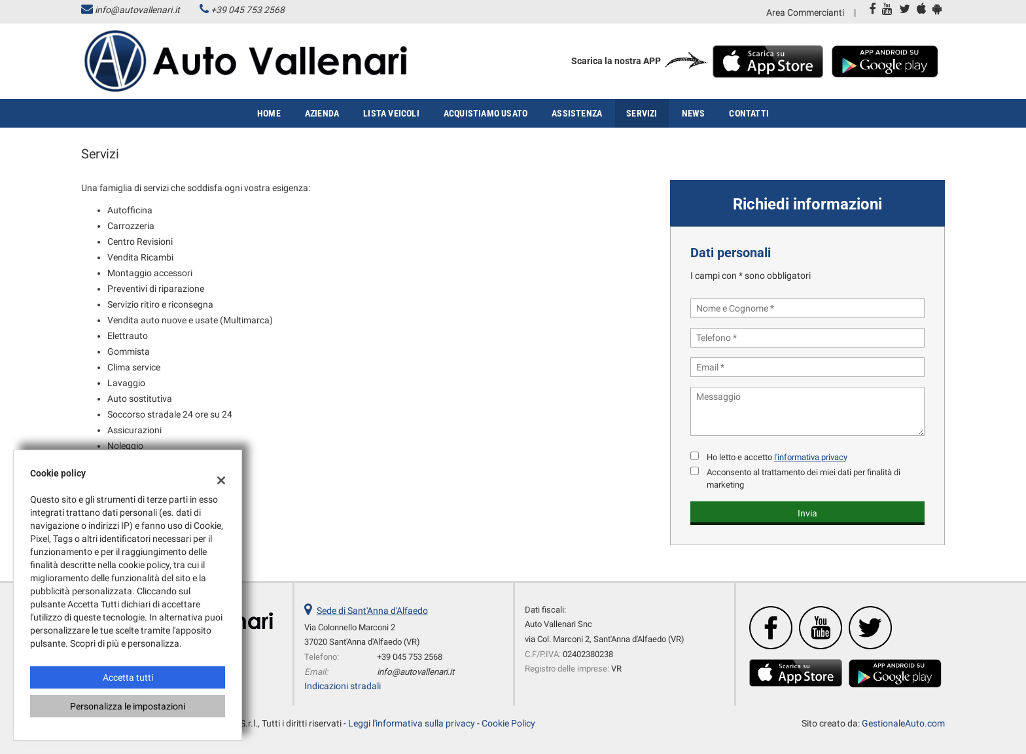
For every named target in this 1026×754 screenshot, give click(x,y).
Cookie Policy (508, 723)
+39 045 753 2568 (248, 10)
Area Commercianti (805, 12)
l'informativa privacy (810, 457)
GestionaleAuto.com (903, 723)
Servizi (641, 113)
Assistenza (577, 113)
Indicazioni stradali (342, 686)
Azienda (322, 113)
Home (269, 113)
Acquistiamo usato (485, 113)
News (693, 113)
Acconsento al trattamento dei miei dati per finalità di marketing (803, 478)
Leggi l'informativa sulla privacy (411, 723)
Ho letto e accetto (777, 457)
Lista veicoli (391, 113)
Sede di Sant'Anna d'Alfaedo (372, 610)
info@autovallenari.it (137, 10)
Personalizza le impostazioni (127, 706)
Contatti (749, 113)
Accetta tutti (128, 677)
